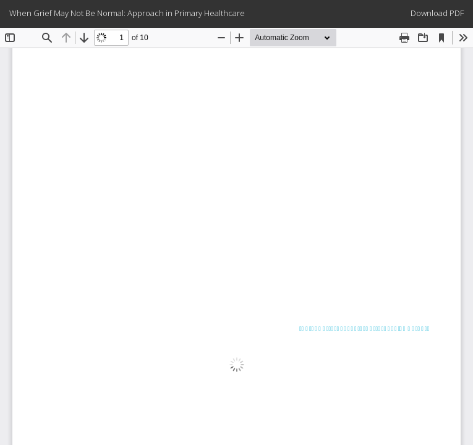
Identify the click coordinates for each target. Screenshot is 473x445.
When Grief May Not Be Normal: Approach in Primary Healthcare (127, 13)
